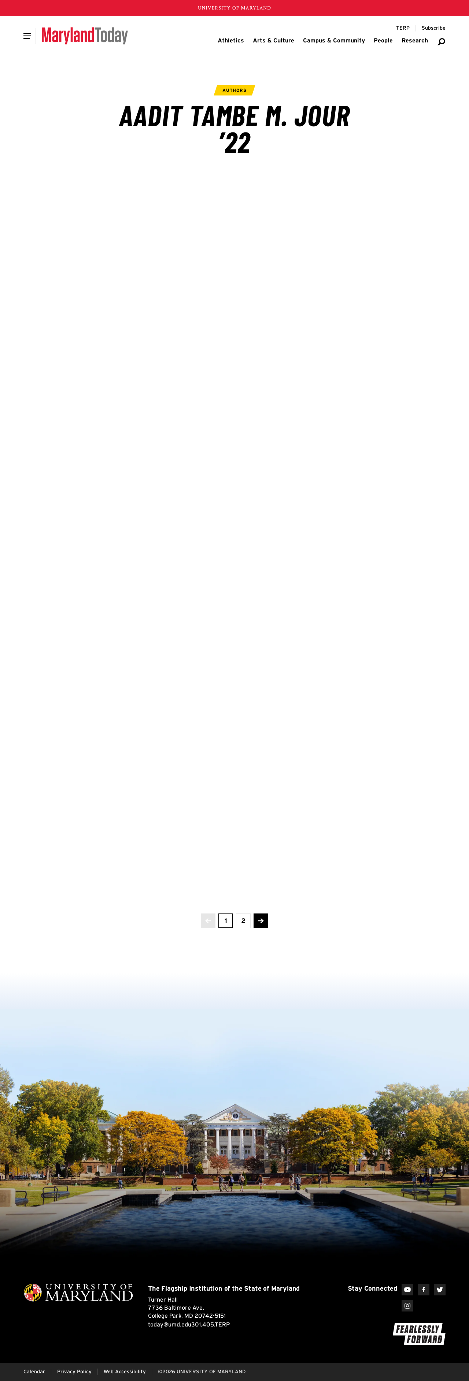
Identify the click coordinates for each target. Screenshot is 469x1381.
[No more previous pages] (208, 920)
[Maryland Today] (85, 36)
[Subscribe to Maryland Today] (434, 28)
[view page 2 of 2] (243, 920)
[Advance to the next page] (261, 920)
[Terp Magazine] (403, 28)
